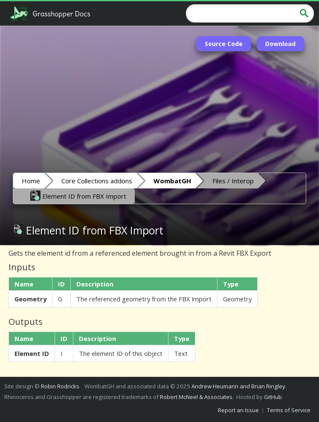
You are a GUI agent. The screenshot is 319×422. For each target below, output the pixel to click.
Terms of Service (288, 410)
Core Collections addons (96, 180)
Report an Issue (238, 410)
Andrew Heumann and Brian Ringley (238, 386)
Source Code (224, 44)
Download (280, 44)
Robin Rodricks (60, 386)
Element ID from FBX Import (78, 196)
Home (31, 180)
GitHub (273, 397)
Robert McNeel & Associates (196, 397)
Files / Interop (233, 180)
